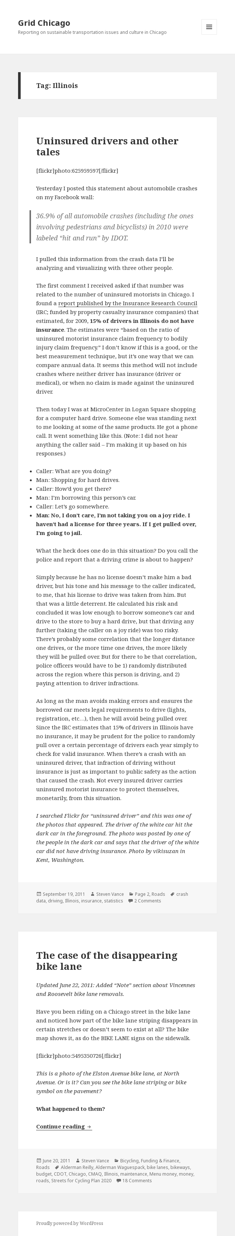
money (186, 1174)
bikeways (180, 1167)
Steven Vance (110, 894)
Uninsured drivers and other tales (107, 146)
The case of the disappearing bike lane (106, 960)
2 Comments (147, 901)
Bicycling (129, 1161)
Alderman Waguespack (120, 1167)
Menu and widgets (209, 34)
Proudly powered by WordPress (69, 1223)
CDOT (60, 1174)
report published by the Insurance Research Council (127, 303)
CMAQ (95, 1174)
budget (44, 1174)
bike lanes (157, 1167)
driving (55, 901)
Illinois (72, 901)
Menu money (163, 1174)
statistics (113, 901)
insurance (91, 901)
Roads (158, 894)
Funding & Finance (160, 1161)
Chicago (77, 1174)
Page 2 (142, 894)
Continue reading (64, 1126)
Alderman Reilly (77, 1167)
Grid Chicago (44, 22)
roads (42, 1180)
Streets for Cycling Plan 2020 (81, 1180)
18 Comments (137, 1180)
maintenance (133, 1174)
